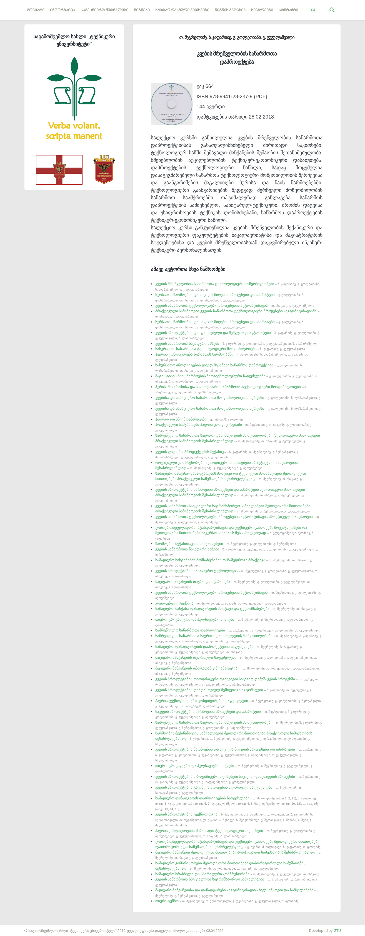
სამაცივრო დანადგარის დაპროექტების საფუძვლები (237, 803)
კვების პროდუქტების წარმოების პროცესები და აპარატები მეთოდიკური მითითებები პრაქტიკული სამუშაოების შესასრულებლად (230, 494)
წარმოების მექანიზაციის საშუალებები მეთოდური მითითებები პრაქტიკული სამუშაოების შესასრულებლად (233, 738)
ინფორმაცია (62, 10)
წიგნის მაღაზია (230, 10)
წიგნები (142, 10)
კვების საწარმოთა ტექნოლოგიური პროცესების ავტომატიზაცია (234, 305)
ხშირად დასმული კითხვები (182, 10)
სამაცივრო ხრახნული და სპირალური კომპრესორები (237, 874)
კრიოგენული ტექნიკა (221, 603)
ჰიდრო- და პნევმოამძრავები (199, 419)
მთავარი (35, 10)
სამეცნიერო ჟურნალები (104, 10)
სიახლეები (262, 10)
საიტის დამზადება (16, 927)
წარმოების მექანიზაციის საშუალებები (225, 544)
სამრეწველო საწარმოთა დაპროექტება (237, 630)
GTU (337, 930)
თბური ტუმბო (227, 901)
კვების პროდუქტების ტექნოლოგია (234, 819)
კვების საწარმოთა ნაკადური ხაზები (237, 343)
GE (313, 10)
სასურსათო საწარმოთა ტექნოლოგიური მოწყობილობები (230, 349)
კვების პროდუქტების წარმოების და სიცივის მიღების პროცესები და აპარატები (238, 754)
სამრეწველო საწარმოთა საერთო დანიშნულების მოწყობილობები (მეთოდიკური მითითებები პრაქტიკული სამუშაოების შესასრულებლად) (237, 440)
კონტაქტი (288, 10)
